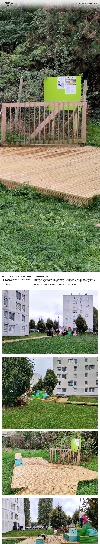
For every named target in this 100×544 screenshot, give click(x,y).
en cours (84, 3)
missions (90, 3)
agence (95, 3)
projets (78, 3)
